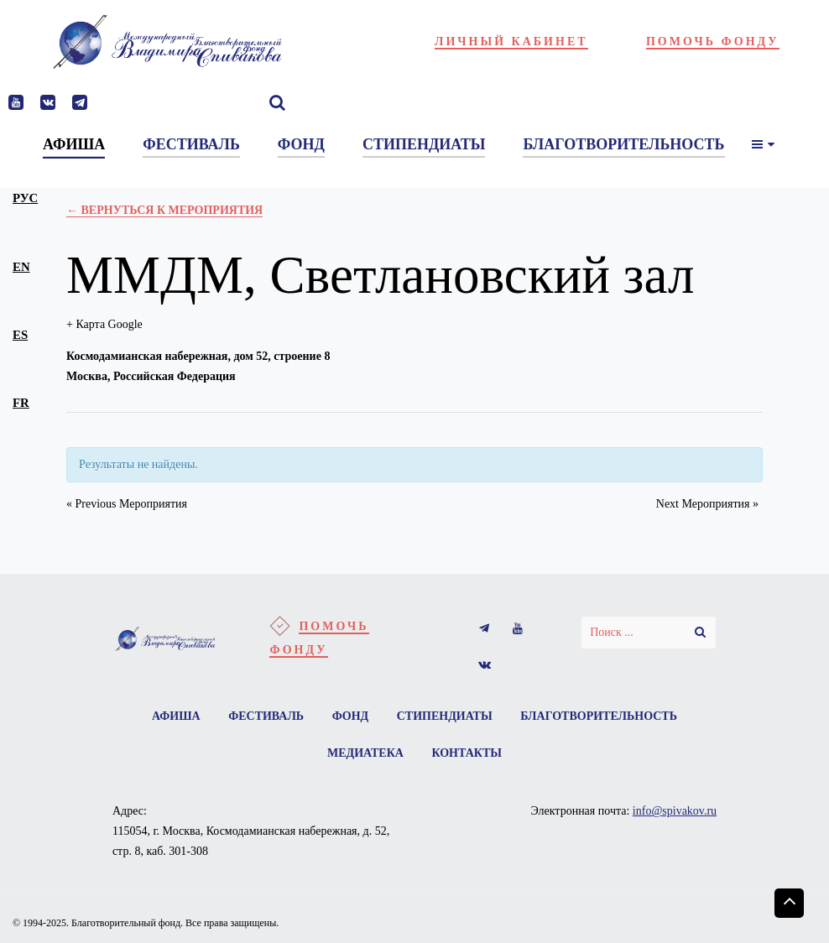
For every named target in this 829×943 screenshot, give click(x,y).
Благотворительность (598, 716)
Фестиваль (266, 716)
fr (21, 402)
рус (25, 198)
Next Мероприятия (707, 504)
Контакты (466, 753)
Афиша (176, 716)
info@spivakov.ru (675, 811)
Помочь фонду (712, 41)
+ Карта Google (104, 324)
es (20, 334)
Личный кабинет (511, 41)
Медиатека (365, 753)
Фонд (350, 716)
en (21, 267)
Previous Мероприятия (126, 504)
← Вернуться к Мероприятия (164, 210)
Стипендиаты (445, 716)
